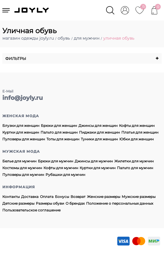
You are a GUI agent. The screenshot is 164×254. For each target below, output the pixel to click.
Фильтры (82, 58)
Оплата (46, 196)
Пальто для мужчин (135, 168)
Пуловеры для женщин (23, 139)
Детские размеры (18, 203)
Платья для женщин (139, 132)
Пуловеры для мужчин (23, 174)
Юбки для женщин (136, 139)
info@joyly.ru (22, 97)
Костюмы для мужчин (22, 168)
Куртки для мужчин (98, 168)
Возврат (78, 196)
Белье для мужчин (19, 161)
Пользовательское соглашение (31, 210)
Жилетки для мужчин (134, 161)
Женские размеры (103, 196)
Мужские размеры (138, 196)
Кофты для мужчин (60, 168)
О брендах (75, 203)
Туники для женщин (99, 139)
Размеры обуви (50, 203)
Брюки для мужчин (55, 161)
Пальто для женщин (59, 132)
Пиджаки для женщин (99, 132)
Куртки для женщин (20, 132)
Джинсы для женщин (98, 125)
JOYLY (32, 10)
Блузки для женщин (20, 125)
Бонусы (62, 196)
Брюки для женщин (59, 125)
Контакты (11, 196)
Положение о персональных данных (119, 203)
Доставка (30, 196)
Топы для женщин (62, 139)
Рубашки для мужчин (65, 174)
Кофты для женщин (137, 125)
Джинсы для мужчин (94, 161)
